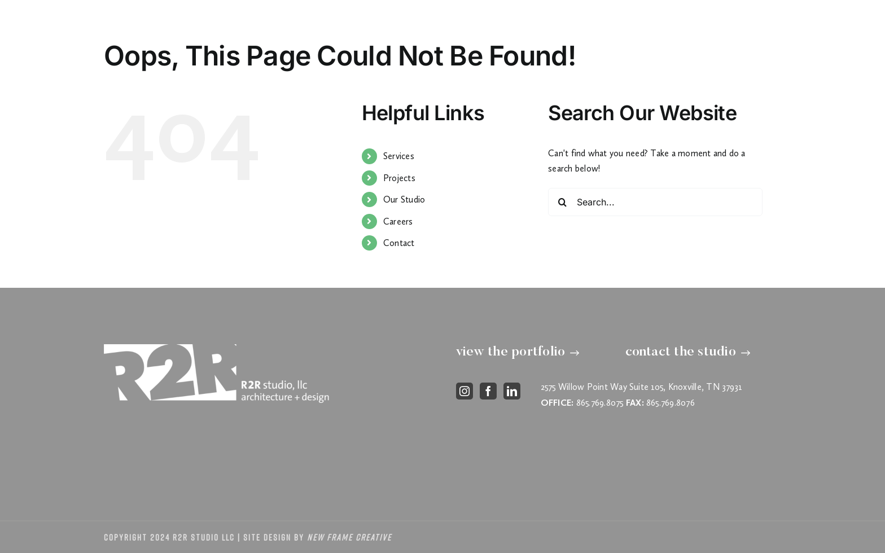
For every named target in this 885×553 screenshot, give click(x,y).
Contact (399, 243)
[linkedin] (511, 391)
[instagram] (464, 391)
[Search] (562, 202)
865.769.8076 (670, 402)
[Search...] (655, 202)
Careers (398, 221)
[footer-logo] (217, 348)
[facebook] (488, 391)
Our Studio (404, 199)
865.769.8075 (600, 402)
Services (398, 156)
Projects (399, 178)
